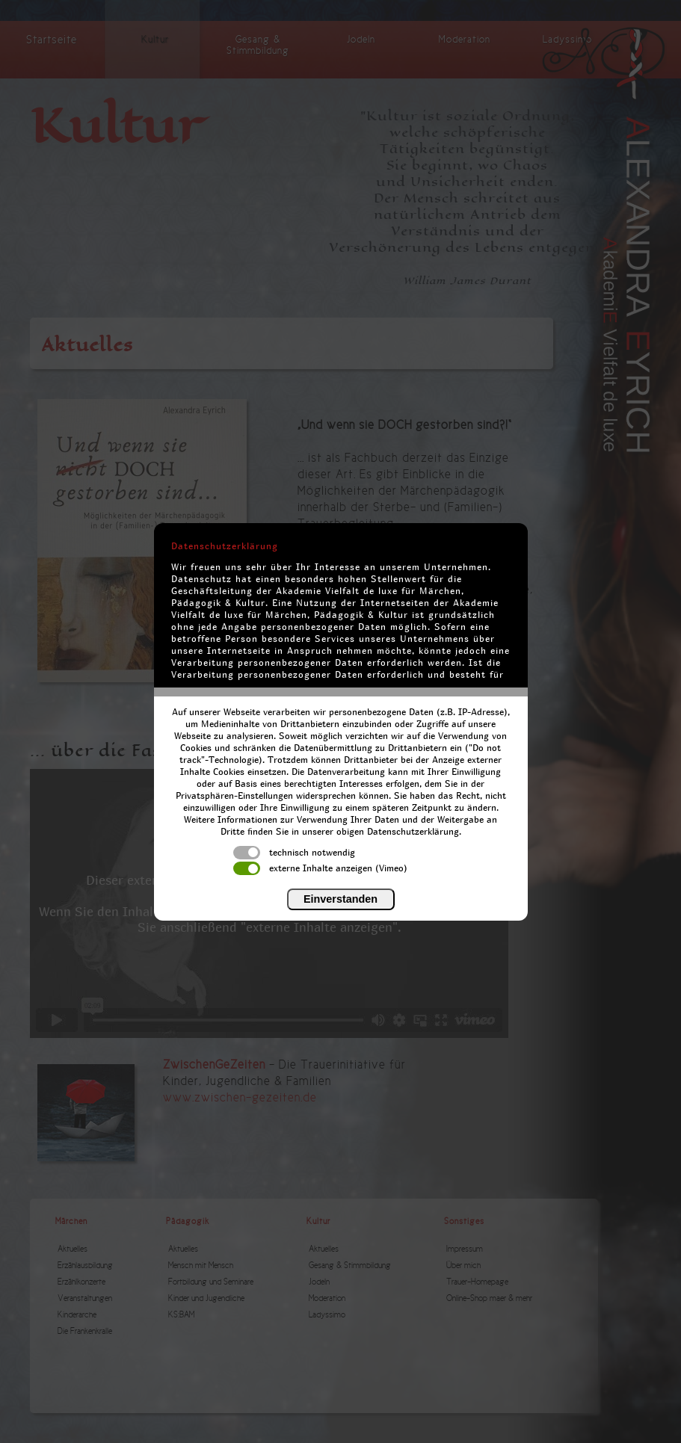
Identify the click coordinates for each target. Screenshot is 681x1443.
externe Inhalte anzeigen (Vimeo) (320, 868)
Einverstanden (340, 899)
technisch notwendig (294, 852)
